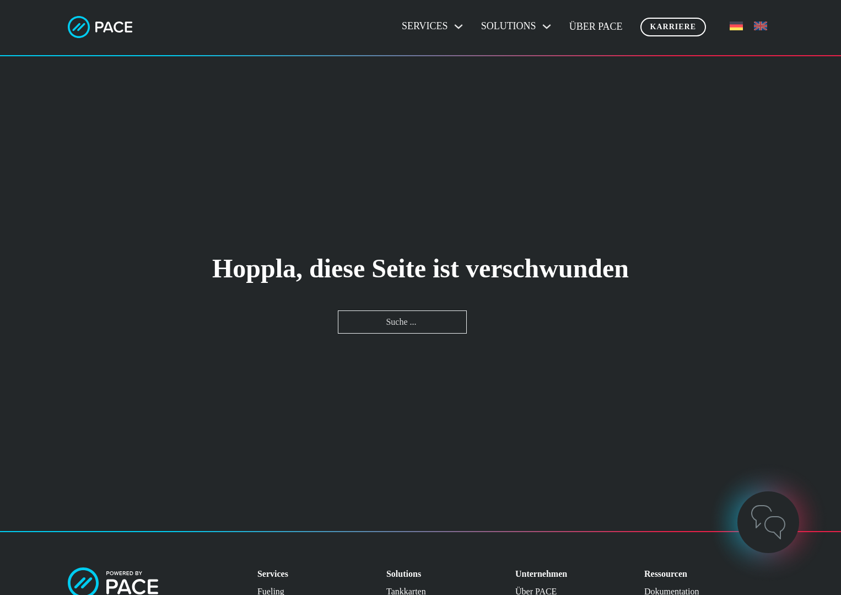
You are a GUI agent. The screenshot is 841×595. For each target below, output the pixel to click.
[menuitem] (736, 26)
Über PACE (596, 26)
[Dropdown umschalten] (458, 26)
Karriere (673, 27)
